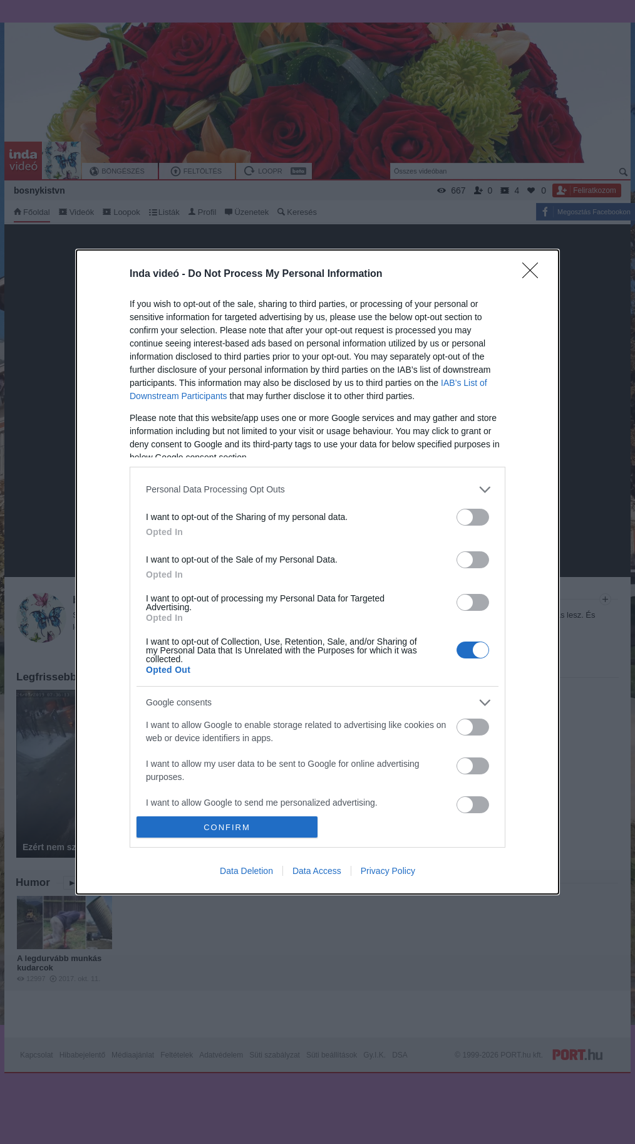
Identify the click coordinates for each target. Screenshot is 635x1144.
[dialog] (317, 572)
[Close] (534, 274)
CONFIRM (227, 827)
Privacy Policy (388, 871)
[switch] (473, 517)
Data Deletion (246, 871)
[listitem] (317, 489)
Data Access (316, 871)
